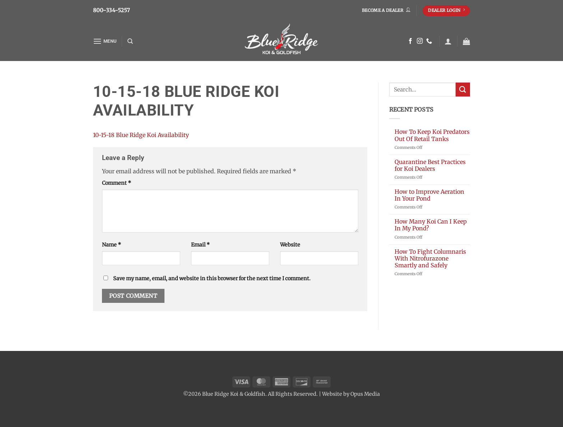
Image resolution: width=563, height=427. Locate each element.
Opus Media (365, 394)
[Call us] (429, 41)
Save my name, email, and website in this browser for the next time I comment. (212, 278)
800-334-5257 (111, 10)
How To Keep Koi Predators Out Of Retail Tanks (432, 135)
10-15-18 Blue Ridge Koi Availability (141, 135)
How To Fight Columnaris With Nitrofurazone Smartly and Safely (430, 258)
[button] (105, 41)
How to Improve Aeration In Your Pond (429, 195)
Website (290, 244)
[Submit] (463, 90)
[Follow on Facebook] (410, 41)
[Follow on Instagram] (420, 41)
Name (111, 244)
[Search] (130, 41)
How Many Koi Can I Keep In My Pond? (431, 225)
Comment (116, 183)
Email (200, 244)
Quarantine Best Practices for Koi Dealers (430, 165)
